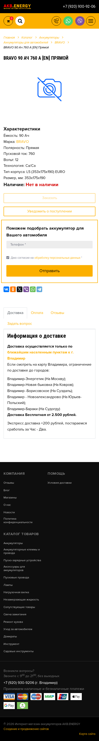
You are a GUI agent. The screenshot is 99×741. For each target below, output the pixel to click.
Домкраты (10, 636)
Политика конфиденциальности (18, 520)
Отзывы (57, 312)
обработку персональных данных (57, 258)
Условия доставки (60, 483)
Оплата (37, 312)
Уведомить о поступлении (49, 211)
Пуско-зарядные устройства (22, 560)
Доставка (15, 312)
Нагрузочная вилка (16, 592)
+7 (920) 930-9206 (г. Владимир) (31, 682)
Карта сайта (87, 734)
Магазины (10, 497)
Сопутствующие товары (19, 607)
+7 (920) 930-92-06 (79, 6)
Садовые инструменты (19, 651)
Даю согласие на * (44, 258)
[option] (49, 89)
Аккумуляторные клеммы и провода (22, 551)
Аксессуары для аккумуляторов (14, 568)
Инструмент (11, 644)
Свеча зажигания (15, 614)
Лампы (8, 585)
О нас (7, 505)
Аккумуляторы (13, 543)
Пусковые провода (16, 577)
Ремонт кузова (13, 622)
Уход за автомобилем (18, 629)
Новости (9, 512)
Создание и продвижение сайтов (26, 729)
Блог (7, 490)
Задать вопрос (19, 323)
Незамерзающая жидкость (21, 599)
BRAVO (22, 141)
